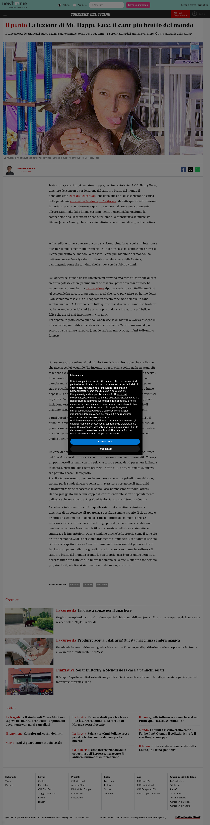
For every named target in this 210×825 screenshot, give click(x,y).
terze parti (122, 394)
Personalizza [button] (105, 448)
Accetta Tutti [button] (105, 441)
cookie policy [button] (118, 391)
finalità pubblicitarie (80, 410)
